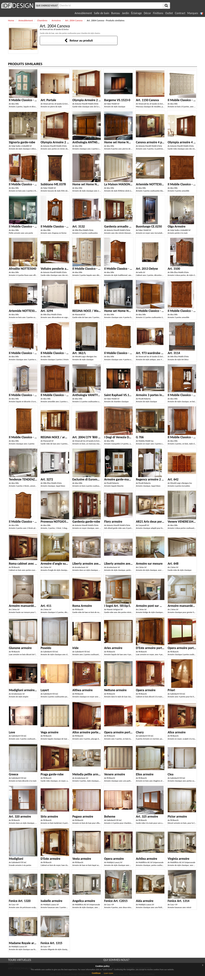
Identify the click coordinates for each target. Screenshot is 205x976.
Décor (147, 13)
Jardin (125, 13)
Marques (192, 13)
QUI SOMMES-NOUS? (116, 960)
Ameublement (83, 13)
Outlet (169, 13)
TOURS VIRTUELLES (19, 960)
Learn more (108, 973)
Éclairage (136, 13)
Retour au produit (78, 40)
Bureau (115, 13)
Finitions (158, 13)
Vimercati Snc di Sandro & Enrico (55, 29)
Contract (180, 13)
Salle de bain (101, 13)
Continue (96, 973)
